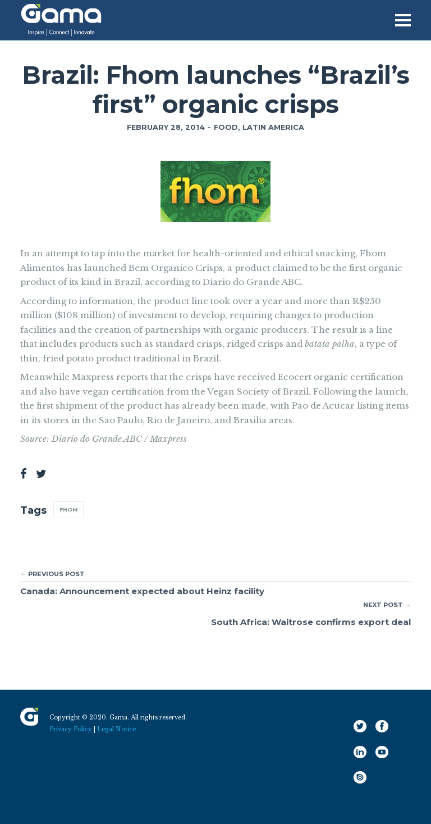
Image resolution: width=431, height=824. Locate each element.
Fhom (68, 509)
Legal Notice (116, 729)
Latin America (273, 127)
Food (226, 127)
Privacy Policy (70, 729)
